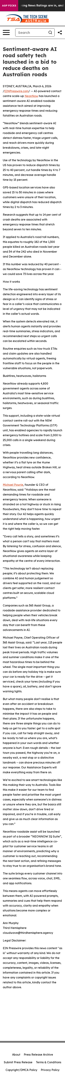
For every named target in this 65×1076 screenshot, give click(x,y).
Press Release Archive (38, 1054)
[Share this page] (59, 32)
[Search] (30, 32)
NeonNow (31, 96)
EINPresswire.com (16, 91)
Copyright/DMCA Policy (21, 1070)
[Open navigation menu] (6, 32)
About (16, 1054)
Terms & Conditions (48, 1062)
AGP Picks (9, 5)
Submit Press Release (18, 1062)
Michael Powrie (13, 484)
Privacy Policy (50, 1070)
